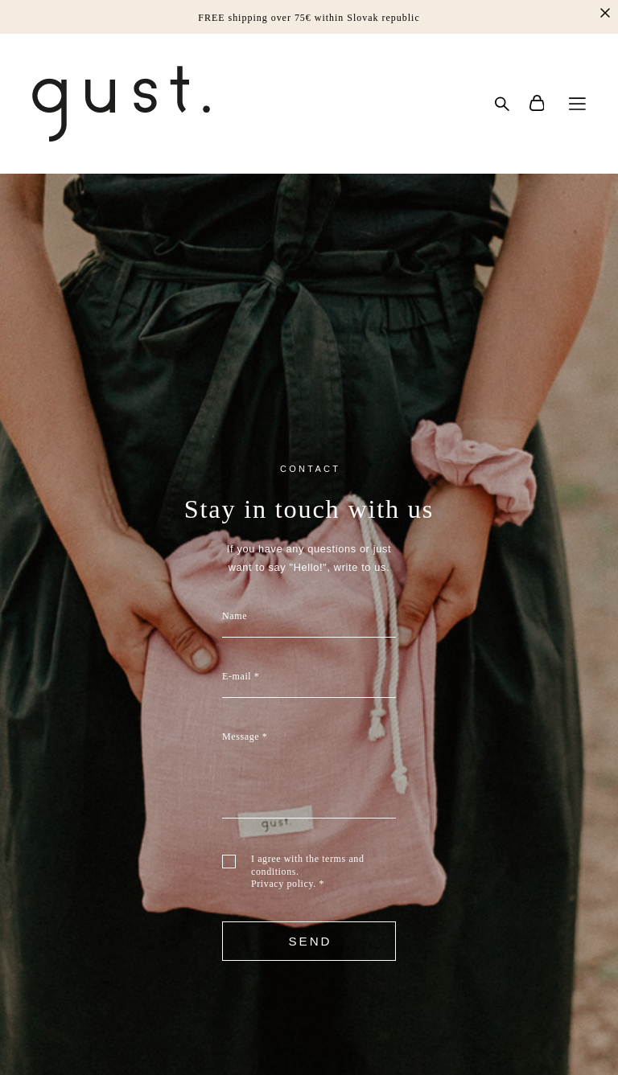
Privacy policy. (283, 883)
